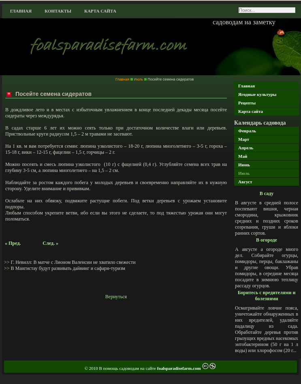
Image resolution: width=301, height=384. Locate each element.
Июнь (244, 164)
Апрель (245, 147)
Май (242, 156)
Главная (21, 10)
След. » (50, 243)
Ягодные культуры (257, 94)
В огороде (266, 240)
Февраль (247, 130)
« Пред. (13, 243)
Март (243, 139)
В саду (267, 193)
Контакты (58, 10)
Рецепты (247, 102)
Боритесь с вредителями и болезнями (267, 295)
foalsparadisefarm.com (179, 368)
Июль (244, 173)
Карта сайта (100, 10)
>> (7, 262)
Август (245, 181)
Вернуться (116, 296)
